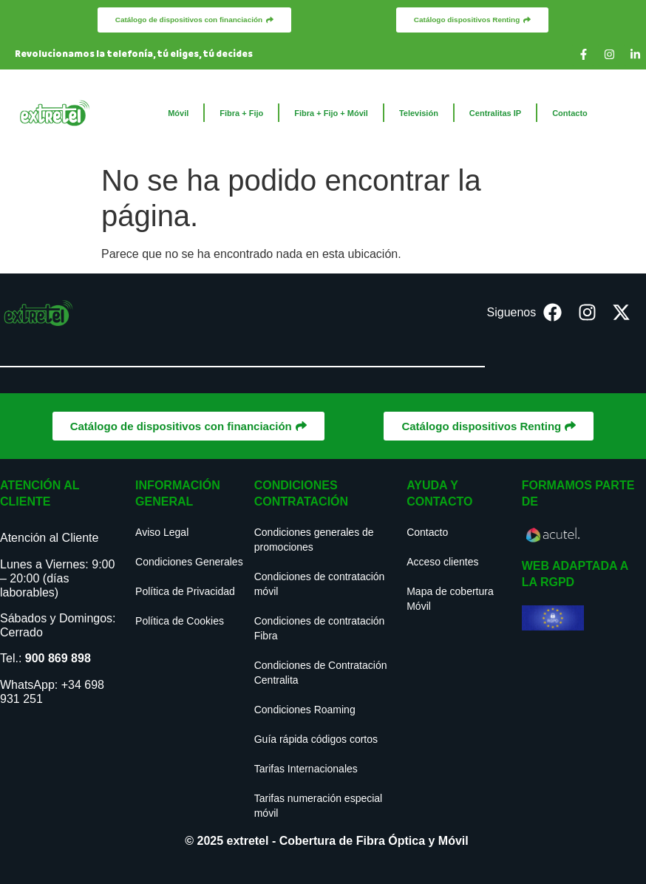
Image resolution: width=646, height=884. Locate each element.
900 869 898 (58, 658)
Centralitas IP (495, 113)
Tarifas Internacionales (306, 769)
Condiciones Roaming (305, 709)
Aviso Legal (161, 532)
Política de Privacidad (185, 591)
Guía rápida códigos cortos (316, 739)
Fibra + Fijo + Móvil (331, 113)
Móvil (178, 113)
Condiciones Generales (189, 562)
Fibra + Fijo (241, 113)
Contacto (570, 113)
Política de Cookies (179, 621)
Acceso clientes (442, 562)
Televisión (418, 113)
